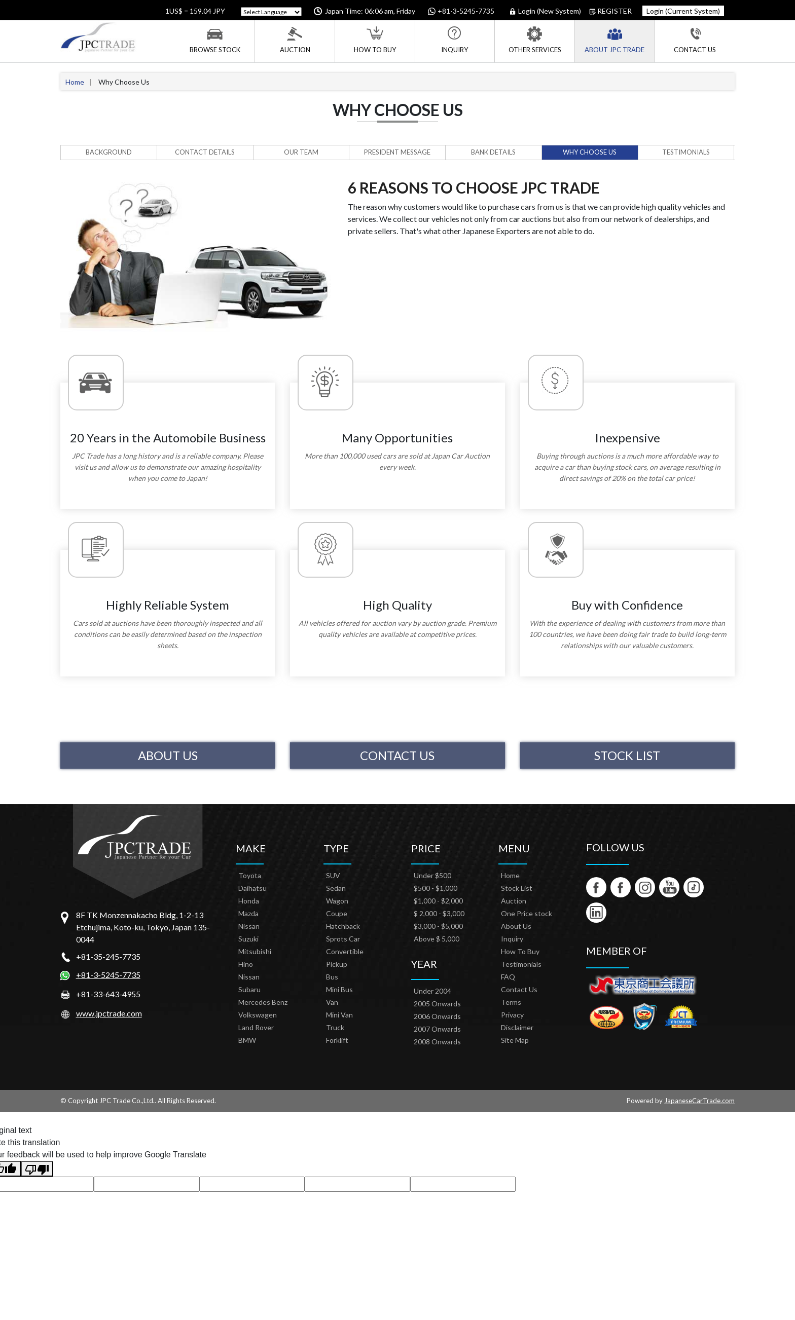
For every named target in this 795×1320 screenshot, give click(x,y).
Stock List (627, 755)
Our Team (301, 152)
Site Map (515, 1040)
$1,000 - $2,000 (438, 900)
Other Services (535, 40)
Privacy (512, 1014)
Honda (248, 900)
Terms (511, 1002)
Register (610, 11)
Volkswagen (257, 1014)
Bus (332, 976)
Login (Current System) (683, 11)
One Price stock (526, 913)
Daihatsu (252, 888)
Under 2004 (432, 991)
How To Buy (375, 40)
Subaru (249, 989)
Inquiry (454, 40)
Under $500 (432, 875)
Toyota (249, 875)
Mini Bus (339, 989)
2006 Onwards (437, 1016)
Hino (245, 964)
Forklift (337, 1040)
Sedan (336, 888)
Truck (335, 1027)
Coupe (336, 913)
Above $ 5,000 (436, 938)
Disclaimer (517, 1027)
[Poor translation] (37, 1169)
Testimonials (686, 152)
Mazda (248, 913)
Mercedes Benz (262, 1002)
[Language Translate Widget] (271, 12)
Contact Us (695, 40)
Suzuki (248, 938)
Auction (295, 40)
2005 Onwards (437, 1003)
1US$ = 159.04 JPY (194, 11)
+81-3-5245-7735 (108, 974)
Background (109, 152)
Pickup (336, 964)
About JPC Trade (614, 40)
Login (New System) (545, 11)
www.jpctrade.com (109, 1013)
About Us (168, 755)
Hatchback (343, 926)
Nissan (249, 926)
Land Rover (256, 1027)
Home (74, 82)
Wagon (337, 900)
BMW (247, 1040)
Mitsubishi (254, 951)
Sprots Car (343, 938)
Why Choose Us (590, 152)
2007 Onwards (437, 1029)
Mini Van (339, 1014)
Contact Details (205, 152)
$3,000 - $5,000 (438, 926)
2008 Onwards (437, 1041)
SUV (333, 875)
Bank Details (493, 152)
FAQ (508, 976)
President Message (397, 152)
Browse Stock (215, 40)
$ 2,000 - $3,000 (439, 913)
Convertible (345, 951)
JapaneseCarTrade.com (699, 1101)
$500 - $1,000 (435, 888)
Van (332, 1002)
